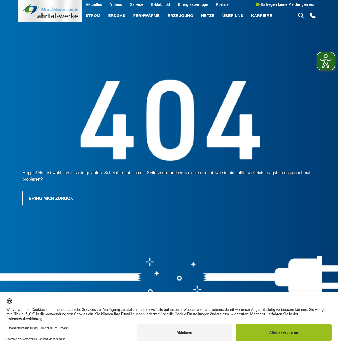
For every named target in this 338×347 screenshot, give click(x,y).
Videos (116, 4)
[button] (302, 15)
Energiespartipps (193, 4)
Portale (222, 4)
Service (136, 4)
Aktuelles (94, 4)
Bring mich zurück (51, 198)
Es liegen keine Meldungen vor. (286, 4)
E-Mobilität (160, 4)
